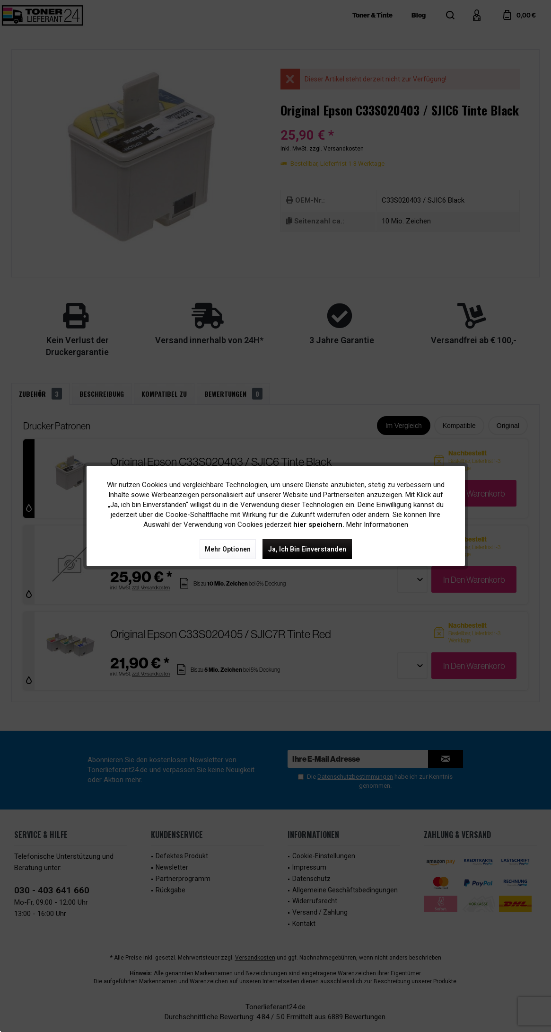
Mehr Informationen (377, 524)
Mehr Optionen (228, 549)
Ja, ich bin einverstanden (307, 549)
